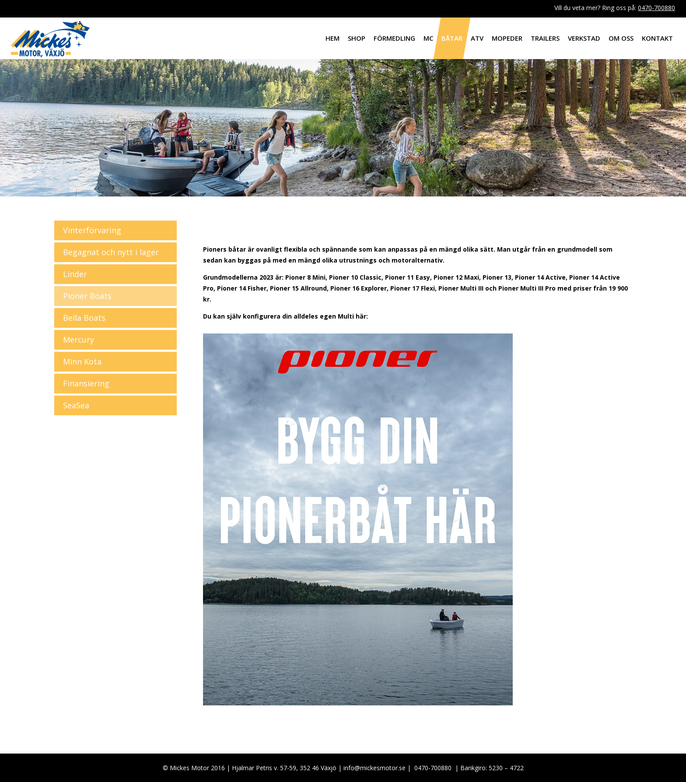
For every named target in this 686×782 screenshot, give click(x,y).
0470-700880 (656, 8)
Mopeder (507, 38)
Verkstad (584, 38)
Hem (333, 38)
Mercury (78, 339)
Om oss (621, 38)
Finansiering (86, 383)
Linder (75, 274)
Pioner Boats (87, 296)
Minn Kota (82, 361)
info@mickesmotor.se (374, 768)
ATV (477, 38)
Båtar (451, 38)
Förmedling (394, 38)
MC (428, 38)
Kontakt (657, 38)
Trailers (545, 38)
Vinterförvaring (92, 230)
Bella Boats (84, 317)
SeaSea (76, 405)
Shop (356, 38)
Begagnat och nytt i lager (111, 252)
